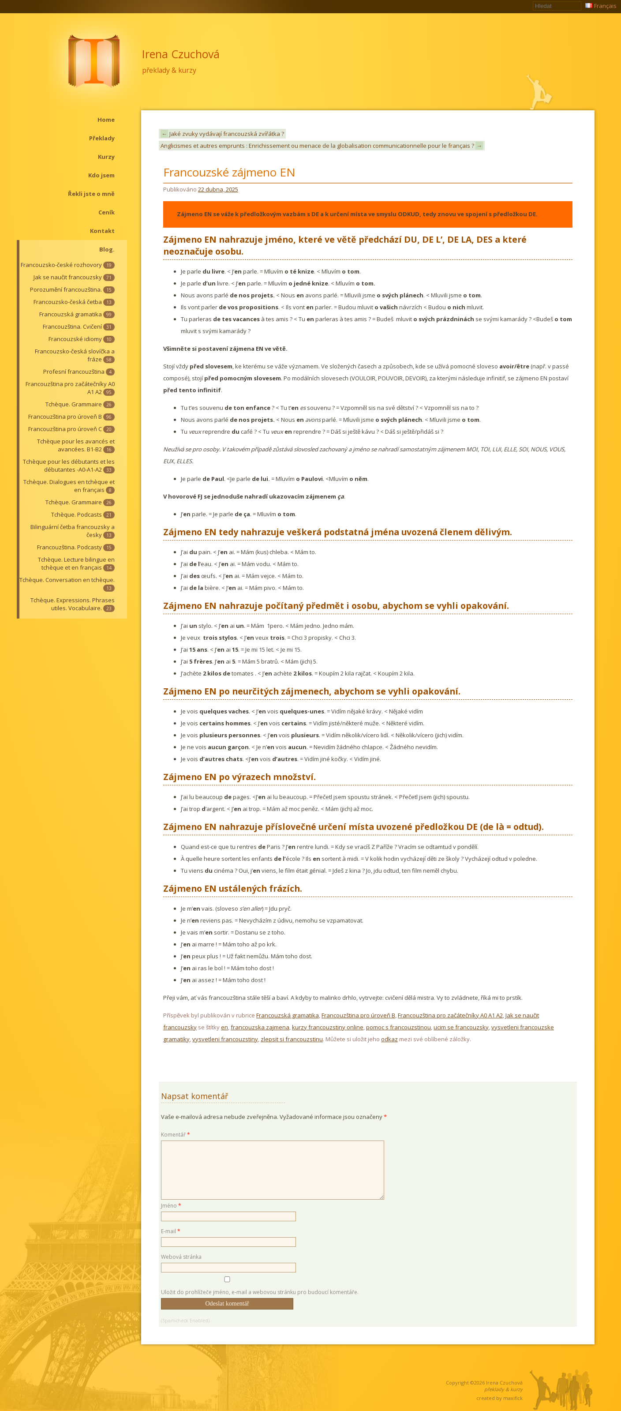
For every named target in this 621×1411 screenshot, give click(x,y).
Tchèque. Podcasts (83, 514)
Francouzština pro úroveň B (71, 416)
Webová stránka (181, 1257)
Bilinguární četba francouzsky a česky (72, 531)
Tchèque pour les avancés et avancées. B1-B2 (76, 445)
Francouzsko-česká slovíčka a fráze (75, 355)
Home (106, 120)
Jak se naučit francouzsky (74, 277)
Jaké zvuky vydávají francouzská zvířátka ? (222, 134)
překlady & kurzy (169, 70)
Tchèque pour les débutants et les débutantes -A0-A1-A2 (69, 465)
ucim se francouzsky (461, 1027)
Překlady (102, 138)
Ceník (106, 212)
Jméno (171, 1205)
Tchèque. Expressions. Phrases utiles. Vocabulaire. (72, 604)
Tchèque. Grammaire (80, 404)
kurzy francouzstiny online (327, 1027)
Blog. (107, 249)
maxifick (513, 1398)
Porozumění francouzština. (72, 289)
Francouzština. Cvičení (79, 326)
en (224, 1027)
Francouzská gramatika (77, 314)
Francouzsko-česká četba (74, 302)
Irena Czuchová (181, 53)
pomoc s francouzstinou (398, 1027)
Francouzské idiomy (82, 339)
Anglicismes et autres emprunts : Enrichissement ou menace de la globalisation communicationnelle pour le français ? (322, 146)
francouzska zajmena (260, 1027)
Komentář (175, 1134)
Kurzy (106, 157)
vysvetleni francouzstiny (225, 1039)
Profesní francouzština (79, 371)
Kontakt (102, 231)
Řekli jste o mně (91, 194)
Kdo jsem (101, 175)
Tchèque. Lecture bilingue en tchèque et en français (76, 563)
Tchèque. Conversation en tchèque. (67, 584)
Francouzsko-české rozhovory (68, 265)
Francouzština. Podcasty (76, 547)
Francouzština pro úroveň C (71, 429)
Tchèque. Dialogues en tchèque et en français (69, 486)
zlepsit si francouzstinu (292, 1039)
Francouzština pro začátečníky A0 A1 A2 (70, 388)
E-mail (170, 1231)
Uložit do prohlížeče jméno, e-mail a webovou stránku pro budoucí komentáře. (260, 1292)
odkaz (389, 1039)
